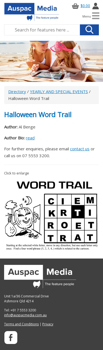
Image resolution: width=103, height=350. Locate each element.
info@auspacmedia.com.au (25, 315)
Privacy (47, 324)
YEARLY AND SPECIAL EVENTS (59, 91)
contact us (80, 148)
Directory (17, 91)
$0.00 (80, 5)
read (30, 137)
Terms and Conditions (21, 324)
